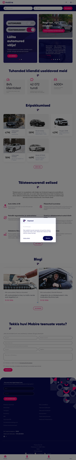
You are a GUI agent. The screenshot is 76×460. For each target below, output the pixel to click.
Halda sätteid (26, 238)
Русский (25, 226)
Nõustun (48, 238)
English (29, 226)
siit (34, 233)
